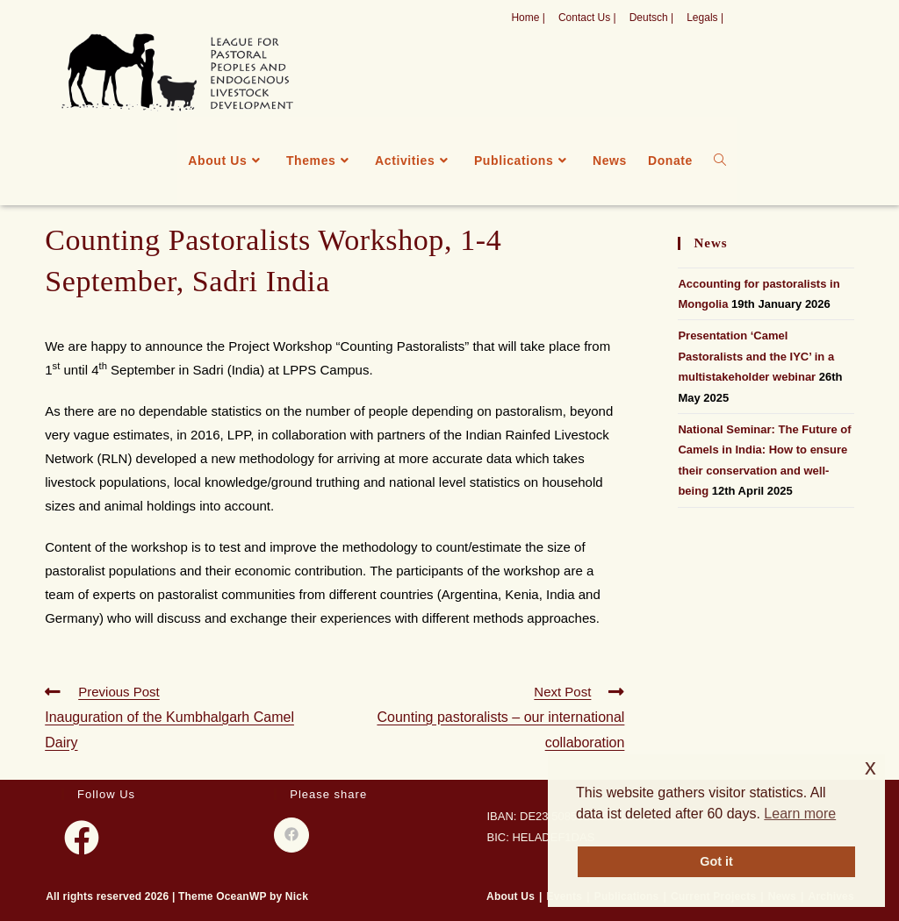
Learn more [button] (800, 813)
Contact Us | (587, 17)
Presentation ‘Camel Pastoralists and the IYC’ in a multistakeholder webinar (756, 356)
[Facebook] (81, 837)
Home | (527, 17)
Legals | (705, 17)
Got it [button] (716, 861)
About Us (510, 896)
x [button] (870, 767)
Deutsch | (651, 17)
